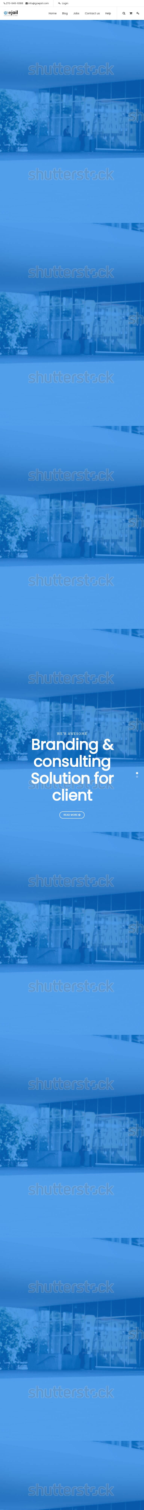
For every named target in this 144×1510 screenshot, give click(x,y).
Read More (72, 814)
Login (63, 3)
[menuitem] (52, 13)
